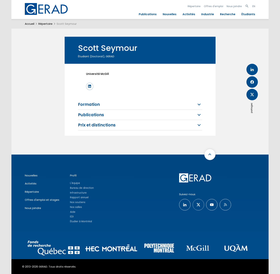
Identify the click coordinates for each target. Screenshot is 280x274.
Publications (148, 14)
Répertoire (194, 6)
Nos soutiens (77, 202)
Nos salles (76, 207)
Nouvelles (169, 14)
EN (253, 6)
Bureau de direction (82, 188)
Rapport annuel (79, 197)
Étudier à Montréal (81, 221)
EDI (72, 216)
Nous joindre (234, 6)
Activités (188, 14)
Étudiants (248, 14)
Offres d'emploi (213, 6)
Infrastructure (78, 192)
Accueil (29, 24)
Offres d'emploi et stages (42, 200)
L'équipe (75, 183)
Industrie (207, 14)
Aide (72, 212)
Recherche (227, 14)
